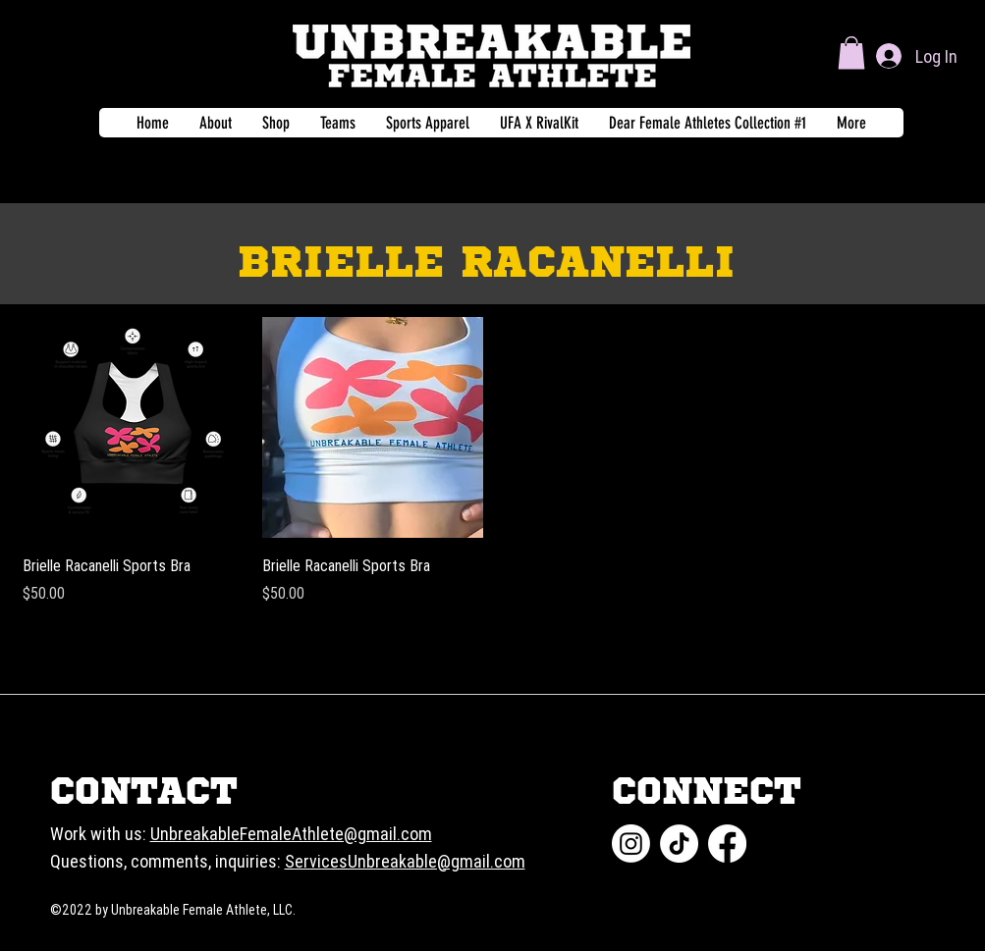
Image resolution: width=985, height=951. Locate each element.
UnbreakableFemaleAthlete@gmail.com (291, 833)
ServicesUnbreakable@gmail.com (405, 861)
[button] (851, 52)
